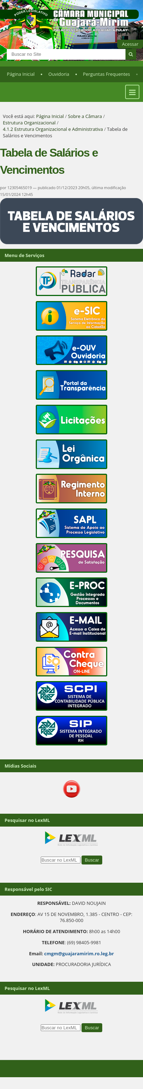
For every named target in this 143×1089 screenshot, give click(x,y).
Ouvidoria (58, 74)
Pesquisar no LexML (27, 820)
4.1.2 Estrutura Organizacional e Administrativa (53, 129)
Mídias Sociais (20, 766)
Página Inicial (21, 74)
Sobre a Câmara (85, 116)
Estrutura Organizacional (29, 122)
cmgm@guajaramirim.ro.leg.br (79, 953)
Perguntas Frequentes (106, 74)
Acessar (130, 44)
